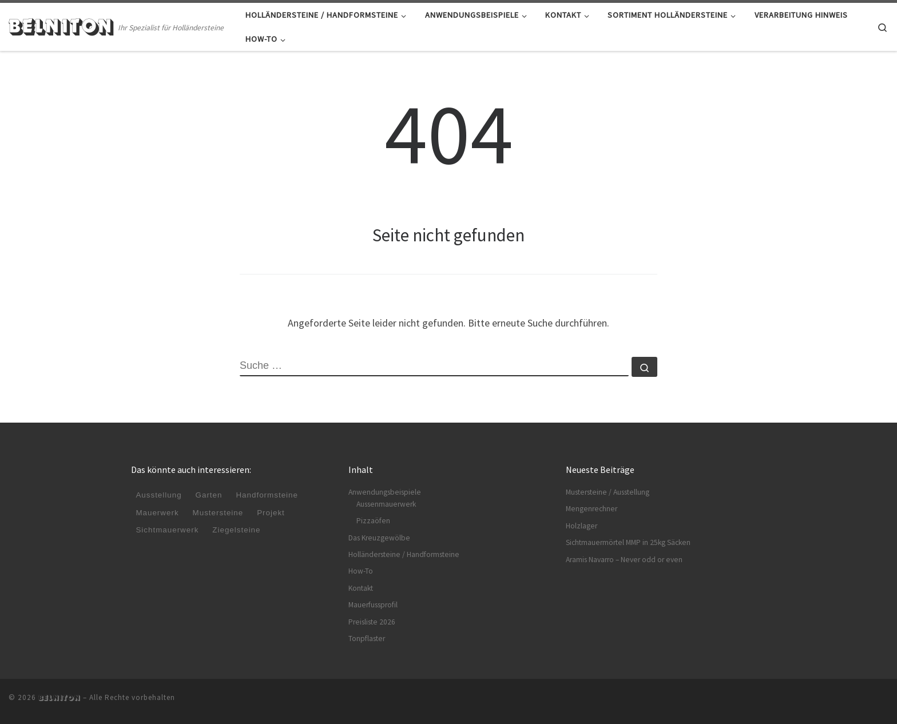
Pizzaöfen (373, 521)
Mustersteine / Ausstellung (607, 492)
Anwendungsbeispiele (384, 492)
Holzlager (581, 526)
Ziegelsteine (237, 530)
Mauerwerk (157, 512)
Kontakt (360, 588)
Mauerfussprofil (373, 605)
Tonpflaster (366, 638)
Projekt (272, 512)
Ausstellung (159, 495)
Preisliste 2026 (371, 622)
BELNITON (59, 697)
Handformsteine (268, 495)
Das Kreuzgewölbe (379, 538)
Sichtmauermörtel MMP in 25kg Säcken (628, 542)
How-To (360, 571)
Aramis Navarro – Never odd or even (624, 559)
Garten (209, 495)
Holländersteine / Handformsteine (403, 554)
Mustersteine (218, 512)
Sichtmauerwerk (167, 530)
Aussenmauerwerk (386, 504)
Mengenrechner (591, 509)
